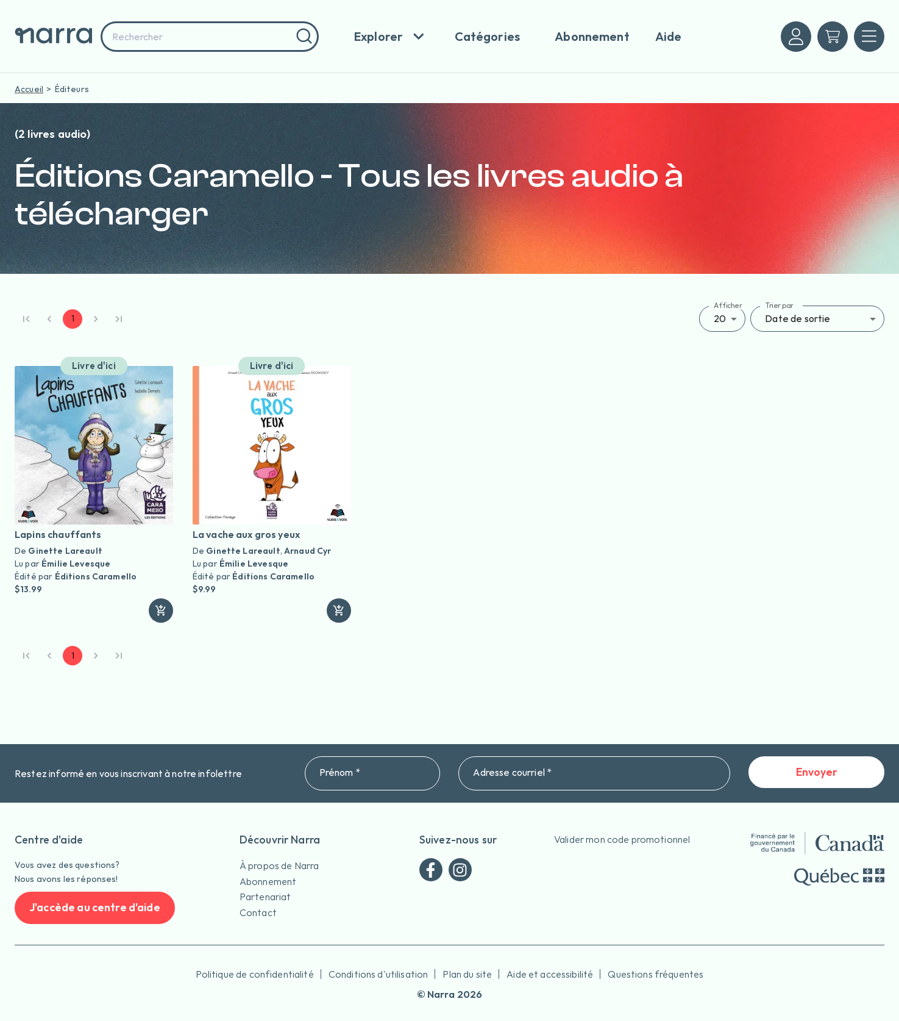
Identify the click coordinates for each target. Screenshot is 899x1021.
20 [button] (720, 318)
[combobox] (209, 36)
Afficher (728, 305)
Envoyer (816, 772)
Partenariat (265, 896)
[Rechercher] (302, 36)
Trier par (779, 305)
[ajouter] (161, 610)
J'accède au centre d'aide (95, 908)
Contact (258, 912)
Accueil (29, 89)
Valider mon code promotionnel (622, 839)
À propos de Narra (279, 865)
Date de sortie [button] (797, 318)
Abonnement (268, 881)
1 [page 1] (72, 319)
